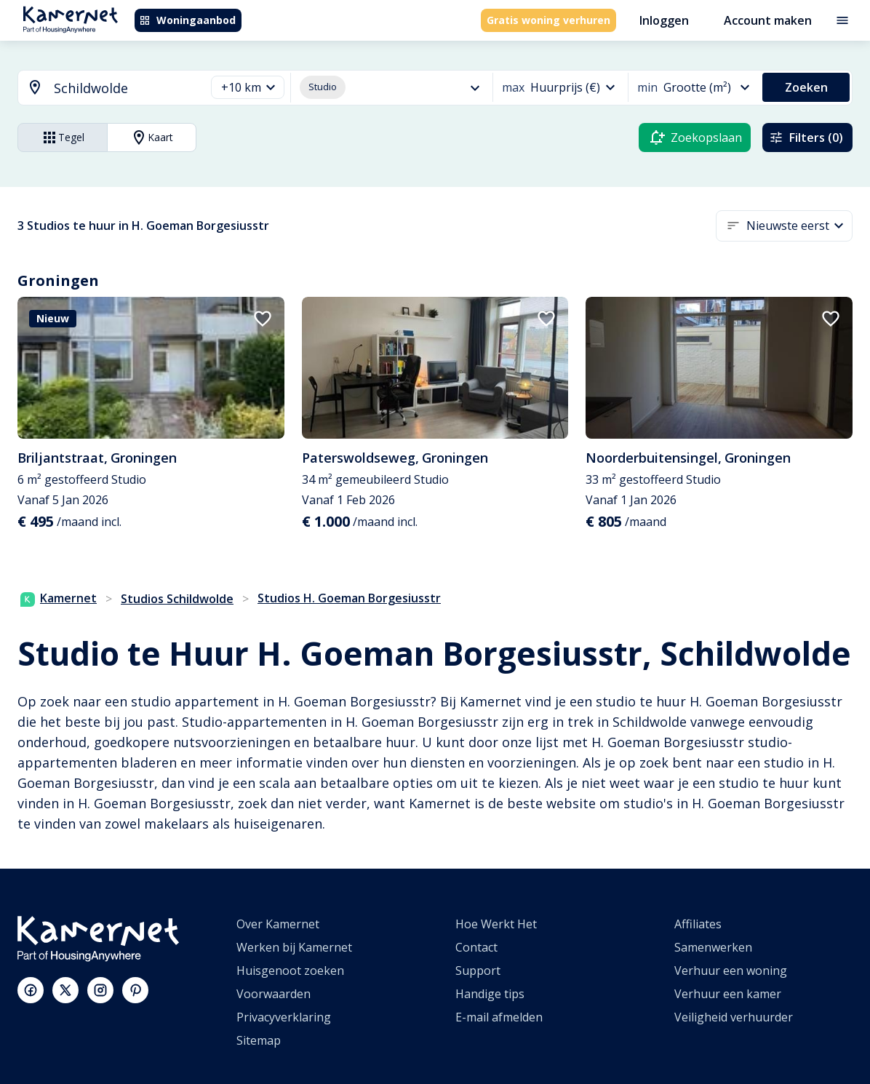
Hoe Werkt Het (496, 924)
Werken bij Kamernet (294, 947)
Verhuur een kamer (727, 994)
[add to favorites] (262, 318)
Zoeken (806, 87)
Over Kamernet (277, 924)
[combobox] (103, 88)
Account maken (768, 20)
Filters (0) (806, 137)
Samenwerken (713, 947)
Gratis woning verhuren (548, 20)
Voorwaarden (273, 994)
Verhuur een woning (730, 971)
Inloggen (664, 20)
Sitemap (258, 1040)
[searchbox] (124, 88)
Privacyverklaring (283, 1017)
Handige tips (489, 994)
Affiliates (698, 924)
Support (477, 971)
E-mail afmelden (499, 1017)
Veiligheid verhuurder (733, 1017)
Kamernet (58, 598)
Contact (476, 947)
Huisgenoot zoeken (290, 971)
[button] (247, 87)
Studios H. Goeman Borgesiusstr (349, 598)
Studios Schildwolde (177, 599)
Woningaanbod (187, 20)
